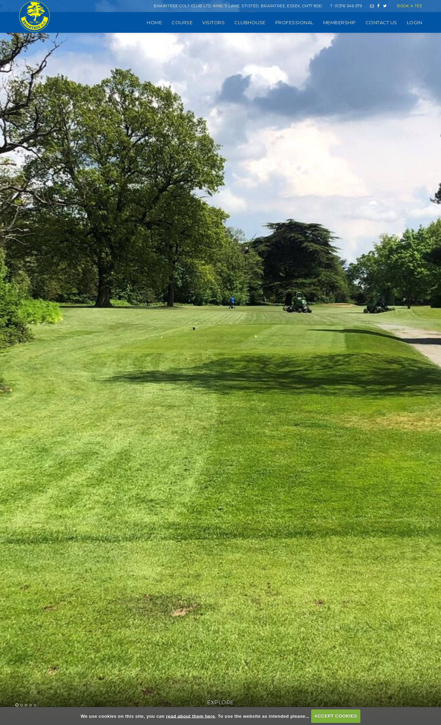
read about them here (190, 715)
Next (414, 407)
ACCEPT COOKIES (335, 715)
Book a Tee (409, 5)
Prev (26, 407)
